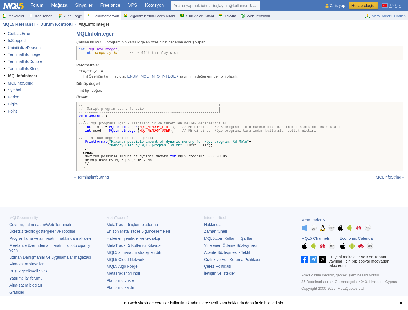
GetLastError (19, 33)
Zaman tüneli (215, 231)
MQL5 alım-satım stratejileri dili (134, 252)
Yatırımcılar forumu (25, 278)
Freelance (110, 5)
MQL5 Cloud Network (125, 259)
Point (12, 111)
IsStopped (17, 40)
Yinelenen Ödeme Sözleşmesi (230, 245)
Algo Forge (70, 16)
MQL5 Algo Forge (122, 266)
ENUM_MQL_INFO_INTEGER (152, 76)
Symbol (14, 90)
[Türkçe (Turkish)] (391, 5)
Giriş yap (337, 6)
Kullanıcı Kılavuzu (135, 245)
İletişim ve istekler (219, 273)
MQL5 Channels (315, 238)
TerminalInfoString (24, 68)
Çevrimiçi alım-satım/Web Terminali (40, 224)
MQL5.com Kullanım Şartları (229, 238)
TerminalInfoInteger (25, 54)
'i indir (123, 273)
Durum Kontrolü (56, 24)
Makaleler (13, 16)
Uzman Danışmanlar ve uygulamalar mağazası (50, 257)
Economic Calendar (357, 238)
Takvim (227, 16)
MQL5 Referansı (19, 24)
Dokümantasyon (103, 16)
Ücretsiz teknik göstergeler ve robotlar (42, 231)
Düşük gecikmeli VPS (28, 271)
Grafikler (16, 292)
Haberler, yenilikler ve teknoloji (133, 238)
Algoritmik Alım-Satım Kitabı (149, 16)
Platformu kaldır (120, 287)
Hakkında (212, 224)
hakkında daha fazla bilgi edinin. (255, 303)
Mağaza (59, 5)
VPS (132, 5)
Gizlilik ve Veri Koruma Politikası (232, 259)
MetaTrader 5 (313, 220)
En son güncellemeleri (138, 231)
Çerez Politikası (217, 266)
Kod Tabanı (41, 16)
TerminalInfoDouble (25, 61)
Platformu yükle (120, 280)
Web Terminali (255, 16)
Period (13, 97)
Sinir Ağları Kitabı (197, 16)
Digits (13, 104)
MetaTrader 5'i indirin (385, 15)
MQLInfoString (20, 83)
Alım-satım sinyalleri (26, 264)
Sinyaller (83, 5)
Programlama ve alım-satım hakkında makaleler (51, 238)
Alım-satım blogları (25, 285)
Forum (36, 5)
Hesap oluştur (363, 5)
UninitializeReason (24, 47)
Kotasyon (154, 5)
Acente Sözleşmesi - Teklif (227, 252)
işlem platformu (132, 224)
